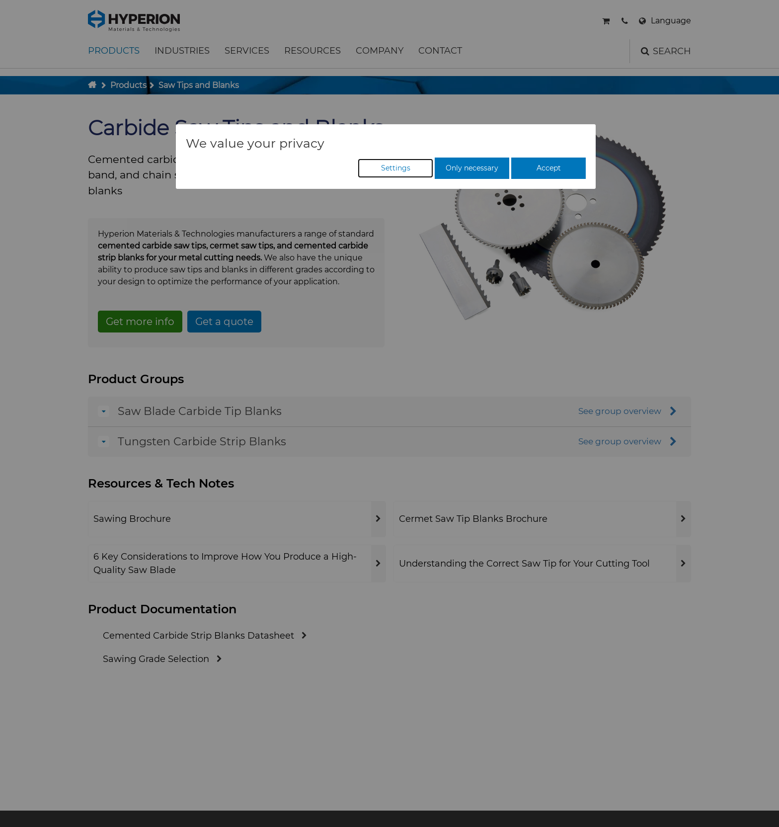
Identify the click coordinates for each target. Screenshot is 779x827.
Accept (549, 168)
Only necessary (472, 168)
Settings (395, 168)
